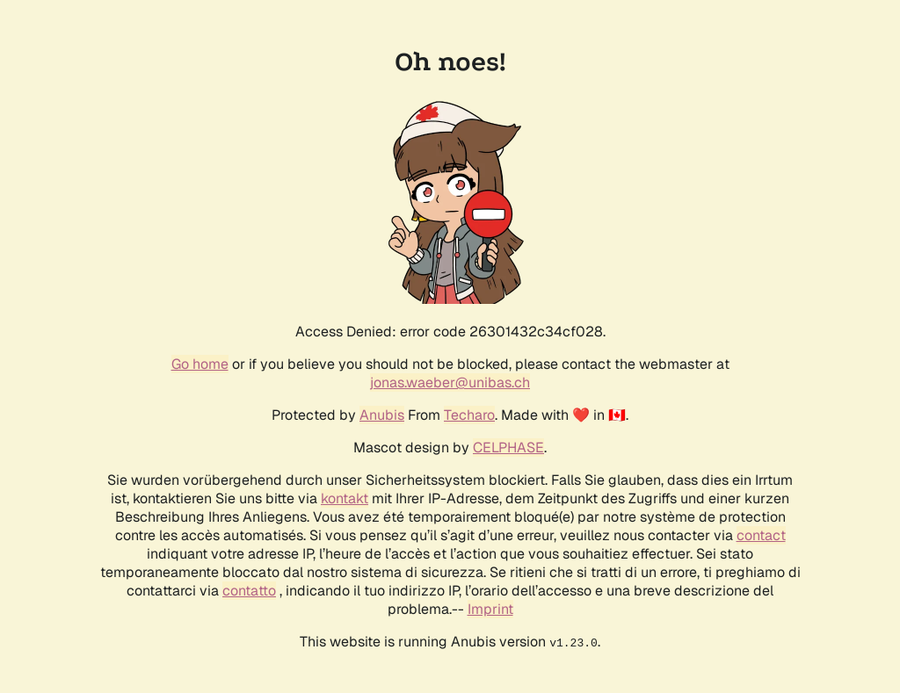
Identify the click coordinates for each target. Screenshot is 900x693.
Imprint (490, 609)
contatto (249, 590)
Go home (200, 364)
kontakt (344, 498)
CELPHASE (508, 447)
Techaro (469, 415)
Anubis (381, 415)
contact (761, 535)
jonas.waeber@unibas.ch (450, 382)
